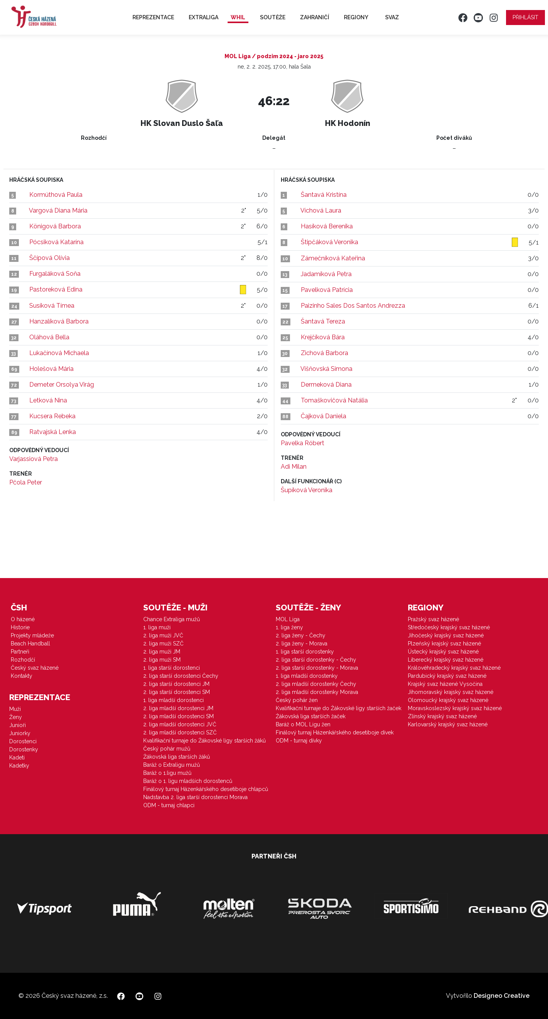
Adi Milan (294, 466)
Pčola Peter (25, 482)
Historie (20, 627)
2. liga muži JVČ (163, 635)
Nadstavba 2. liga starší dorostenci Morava (195, 797)
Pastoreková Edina (55, 289)
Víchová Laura (320, 210)
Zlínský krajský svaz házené (442, 716)
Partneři (20, 652)
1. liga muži (157, 627)
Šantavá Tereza (323, 321)
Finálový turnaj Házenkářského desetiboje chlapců (205, 789)
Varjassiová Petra (33, 459)
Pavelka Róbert (302, 443)
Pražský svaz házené (433, 619)
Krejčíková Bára (323, 337)
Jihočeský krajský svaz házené (446, 635)
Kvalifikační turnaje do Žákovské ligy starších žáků (204, 740)
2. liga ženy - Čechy (300, 635)
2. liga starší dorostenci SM (176, 692)
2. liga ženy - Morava (301, 643)
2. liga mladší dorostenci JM (178, 708)
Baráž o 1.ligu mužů (167, 773)
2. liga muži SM (162, 660)
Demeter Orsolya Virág (61, 384)
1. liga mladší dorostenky (307, 676)
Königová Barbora (55, 226)
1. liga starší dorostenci (171, 668)
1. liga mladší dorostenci (173, 700)
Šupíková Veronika (306, 490)
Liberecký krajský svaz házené (445, 660)
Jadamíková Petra (326, 274)
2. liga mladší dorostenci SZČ (180, 732)
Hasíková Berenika (327, 226)
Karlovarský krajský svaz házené (448, 724)
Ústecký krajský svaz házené (443, 652)
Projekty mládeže (32, 635)
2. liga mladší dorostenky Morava (317, 692)
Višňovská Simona (326, 368)
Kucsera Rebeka (52, 416)
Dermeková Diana (326, 384)
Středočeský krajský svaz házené (449, 627)
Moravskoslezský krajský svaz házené (455, 708)
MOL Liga (288, 619)
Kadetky (19, 766)
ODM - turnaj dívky (299, 740)
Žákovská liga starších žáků (176, 757)
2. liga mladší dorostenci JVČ (179, 724)
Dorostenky (23, 749)
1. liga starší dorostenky (305, 652)
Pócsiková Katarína (56, 242)
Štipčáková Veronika (329, 242)
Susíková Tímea (51, 305)
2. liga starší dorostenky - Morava (317, 668)
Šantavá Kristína (324, 194)
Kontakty (21, 676)
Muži (15, 709)
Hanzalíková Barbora (59, 321)
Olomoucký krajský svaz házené (448, 700)
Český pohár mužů (166, 749)
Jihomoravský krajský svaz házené (450, 692)
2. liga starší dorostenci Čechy (180, 676)
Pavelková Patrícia (327, 289)
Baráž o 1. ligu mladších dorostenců (187, 781)
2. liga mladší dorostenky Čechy (316, 684)
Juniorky (19, 733)
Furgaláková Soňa (54, 273)
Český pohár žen (297, 700)
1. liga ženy (289, 627)
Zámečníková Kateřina (333, 258)
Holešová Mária (51, 368)
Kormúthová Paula (55, 194)
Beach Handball (30, 643)
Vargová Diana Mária (58, 210)
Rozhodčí (23, 660)
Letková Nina (48, 400)
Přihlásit (525, 17)
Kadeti (17, 757)
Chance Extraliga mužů (171, 619)
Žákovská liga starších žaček (310, 716)
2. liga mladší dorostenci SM (178, 716)
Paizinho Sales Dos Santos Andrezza (353, 305)
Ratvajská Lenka (52, 432)
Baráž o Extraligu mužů (171, 765)
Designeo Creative (502, 995)
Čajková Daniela (323, 416)
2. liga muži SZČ (163, 643)
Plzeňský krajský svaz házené (444, 643)
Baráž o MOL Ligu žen (303, 724)
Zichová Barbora (324, 353)
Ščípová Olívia (49, 257)
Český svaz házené (35, 668)
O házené (23, 619)
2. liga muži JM (161, 652)
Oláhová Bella (49, 337)
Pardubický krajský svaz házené (447, 676)
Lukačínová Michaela (59, 353)
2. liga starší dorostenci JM (176, 684)
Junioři (17, 725)
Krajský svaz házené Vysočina (445, 684)
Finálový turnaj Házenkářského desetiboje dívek (335, 732)
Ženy (15, 717)
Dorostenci (23, 741)
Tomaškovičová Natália (334, 400)
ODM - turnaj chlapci (168, 805)
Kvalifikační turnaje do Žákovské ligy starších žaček (338, 708)
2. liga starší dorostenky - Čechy (316, 660)
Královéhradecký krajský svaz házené (454, 668)
